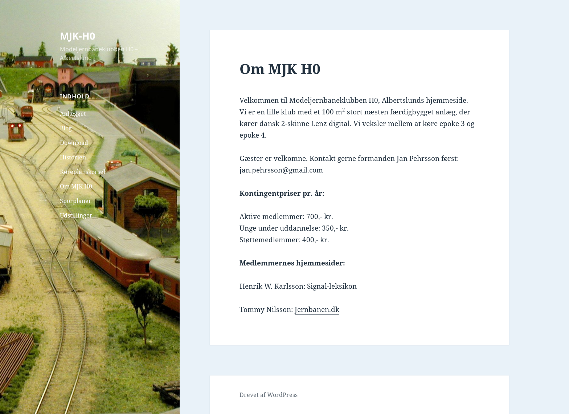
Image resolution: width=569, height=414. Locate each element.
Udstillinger (76, 215)
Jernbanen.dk (317, 309)
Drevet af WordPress (269, 395)
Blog (66, 128)
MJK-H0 (77, 35)
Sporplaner (75, 201)
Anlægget (73, 114)
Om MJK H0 (76, 186)
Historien (73, 157)
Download (74, 143)
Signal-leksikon (332, 286)
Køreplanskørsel (82, 172)
